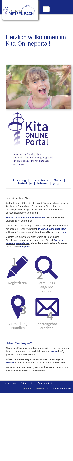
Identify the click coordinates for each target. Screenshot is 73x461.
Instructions (40, 180)
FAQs (54, 351)
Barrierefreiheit (45, 383)
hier (64, 232)
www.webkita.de (63, 388)
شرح (56, 183)
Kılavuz (42, 183)
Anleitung (19, 180)
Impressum (10, 383)
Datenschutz (26, 383)
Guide (58, 180)
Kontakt (10, 362)
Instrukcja (25, 183)
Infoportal (25, 246)
